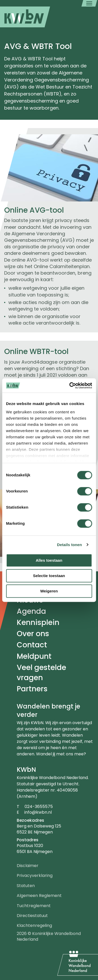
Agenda (31, 611)
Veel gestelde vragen (41, 672)
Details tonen (69, 544)
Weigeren (49, 591)
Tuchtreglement (34, 906)
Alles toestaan (49, 560)
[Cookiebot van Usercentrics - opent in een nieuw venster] (70, 385)
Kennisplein (38, 622)
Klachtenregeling (34, 925)
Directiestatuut (32, 916)
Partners (32, 689)
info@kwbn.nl (38, 812)
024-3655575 (39, 807)
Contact (32, 645)
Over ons (33, 634)
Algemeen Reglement (39, 896)
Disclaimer (27, 866)
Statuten (26, 886)
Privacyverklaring (35, 875)
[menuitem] (25, 17)
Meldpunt (34, 656)
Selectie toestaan (49, 575)
